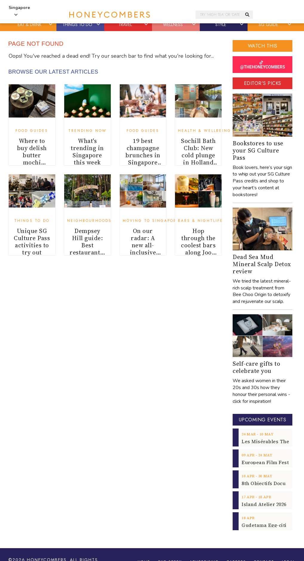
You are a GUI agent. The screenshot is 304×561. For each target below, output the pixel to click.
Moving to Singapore (151, 220)
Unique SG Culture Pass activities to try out (32, 242)
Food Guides (32, 130)
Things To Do (32, 220)
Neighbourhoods (89, 220)
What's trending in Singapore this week (87, 152)
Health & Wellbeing (204, 130)
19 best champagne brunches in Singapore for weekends (142, 159)
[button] (51, 25)
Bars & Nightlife (200, 220)
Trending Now (87, 130)
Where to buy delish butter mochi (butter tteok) (32, 159)
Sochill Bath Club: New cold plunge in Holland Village (198, 155)
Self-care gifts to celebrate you (256, 367)
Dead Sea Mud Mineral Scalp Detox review (262, 264)
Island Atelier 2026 (264, 504)
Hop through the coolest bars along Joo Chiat (198, 245)
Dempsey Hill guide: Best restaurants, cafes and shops (87, 249)
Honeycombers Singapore (125, 14)
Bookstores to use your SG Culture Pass (258, 150)
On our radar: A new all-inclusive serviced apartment (143, 249)
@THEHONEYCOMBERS (262, 64)
